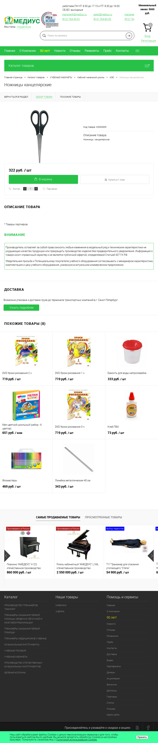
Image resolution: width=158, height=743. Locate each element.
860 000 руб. (29, 573)
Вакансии (112, 684)
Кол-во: (16, 188)
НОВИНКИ (61, 605)
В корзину (43, 179)
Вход (147, 36)
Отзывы (75, 50)
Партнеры (112, 696)
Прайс (107, 50)
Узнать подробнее (21, 307)
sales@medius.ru (102, 14)
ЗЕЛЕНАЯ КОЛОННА (15, 672)
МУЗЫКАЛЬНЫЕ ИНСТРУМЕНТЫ (21, 644)
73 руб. (132, 434)
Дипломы (112, 690)
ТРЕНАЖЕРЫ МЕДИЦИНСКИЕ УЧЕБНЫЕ (25, 638)
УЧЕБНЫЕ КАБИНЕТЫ (15, 656)
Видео (110, 660)
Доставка (112, 654)
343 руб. (79, 488)
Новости (59, 50)
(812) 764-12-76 (133, 19)
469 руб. (26, 488)
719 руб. (26, 380)
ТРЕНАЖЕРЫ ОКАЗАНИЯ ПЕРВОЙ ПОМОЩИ (22, 630)
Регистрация (148, 40)
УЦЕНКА (60, 611)
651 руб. (26, 434)
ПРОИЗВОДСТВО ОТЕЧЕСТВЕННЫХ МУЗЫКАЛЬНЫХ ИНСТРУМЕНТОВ (23, 664)
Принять (142, 737)
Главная (9, 50)
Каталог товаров (79, 65)
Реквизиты (92, 50)
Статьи (110, 702)
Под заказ (50, 188)
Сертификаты (114, 666)
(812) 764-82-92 (102, 19)
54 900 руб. (128, 573)
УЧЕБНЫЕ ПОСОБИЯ (15, 650)
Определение (24, 27)
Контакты (122, 50)
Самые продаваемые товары (58, 517)
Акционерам (113, 678)
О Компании (27, 50)
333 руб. (132, 380)
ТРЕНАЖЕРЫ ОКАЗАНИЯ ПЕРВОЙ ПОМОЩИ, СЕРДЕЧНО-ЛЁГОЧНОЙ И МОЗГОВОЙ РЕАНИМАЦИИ (23, 619)
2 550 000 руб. (79, 573)
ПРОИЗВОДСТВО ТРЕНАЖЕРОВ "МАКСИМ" (21, 607)
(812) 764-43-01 (71, 19)
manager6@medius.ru (74, 14)
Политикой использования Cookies (76, 739)
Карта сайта (113, 714)
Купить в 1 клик (114, 179)
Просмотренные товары (103, 517)
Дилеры (111, 672)
